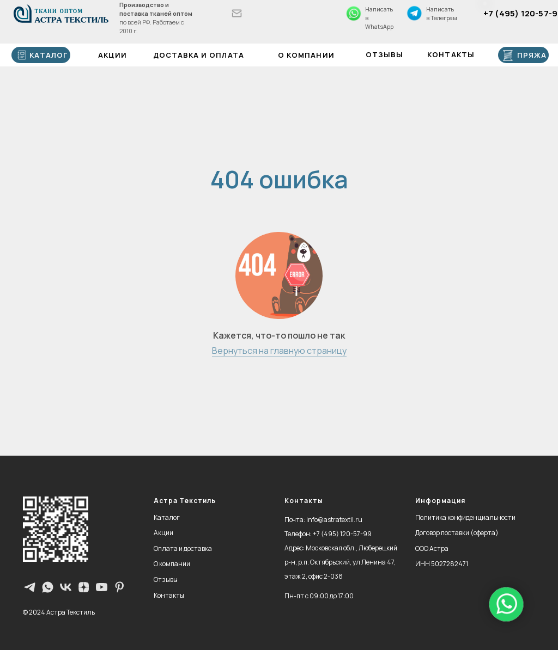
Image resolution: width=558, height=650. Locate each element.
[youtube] (101, 587)
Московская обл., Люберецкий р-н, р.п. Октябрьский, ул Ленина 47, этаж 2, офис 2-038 (340, 562)
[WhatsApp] (47, 587)
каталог (48, 55)
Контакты (451, 54)
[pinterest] (119, 587)
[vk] (65, 587)
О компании (306, 55)
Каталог (167, 517)
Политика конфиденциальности (465, 517)
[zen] (83, 587)
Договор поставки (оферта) (457, 532)
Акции (163, 532)
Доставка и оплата (198, 55)
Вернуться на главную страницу (279, 351)
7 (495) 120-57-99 (344, 533)
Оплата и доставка (183, 548)
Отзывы (384, 54)
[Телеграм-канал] (30, 587)
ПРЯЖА (532, 55)
